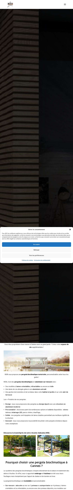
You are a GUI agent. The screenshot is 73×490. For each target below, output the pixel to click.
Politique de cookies (27, 260)
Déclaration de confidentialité (42, 260)
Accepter (36, 244)
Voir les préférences (36, 255)
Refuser (36, 250)
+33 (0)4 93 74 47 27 (38, 399)
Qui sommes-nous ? (43, 447)
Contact (43, 449)
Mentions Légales (58, 447)
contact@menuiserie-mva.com (36, 376)
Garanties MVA (33, 449)
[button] (70, 230)
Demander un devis (36, 458)
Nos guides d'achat (27, 447)
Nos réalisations (12, 447)
